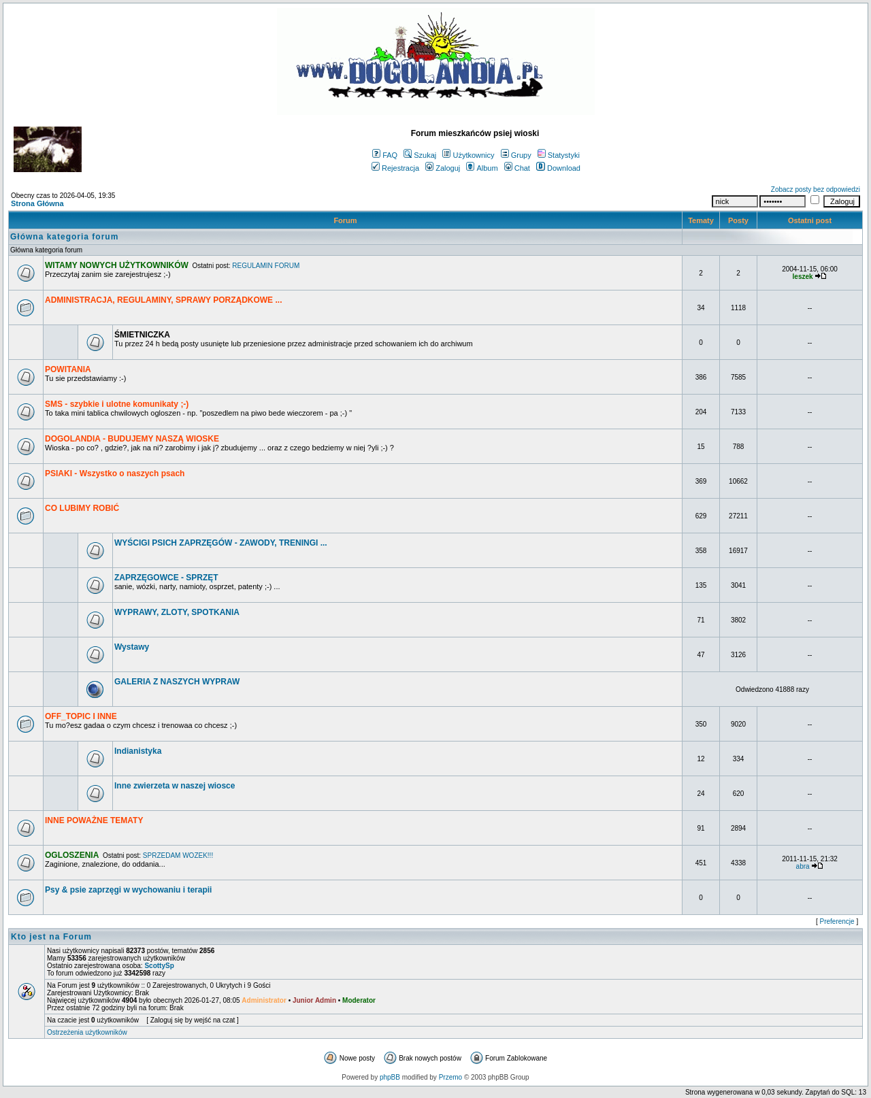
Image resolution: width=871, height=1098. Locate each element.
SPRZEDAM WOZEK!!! (178, 855)
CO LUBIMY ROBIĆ (82, 508)
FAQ (384, 155)
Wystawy (131, 647)
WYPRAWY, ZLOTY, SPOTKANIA (177, 612)
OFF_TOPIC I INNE (81, 716)
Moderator (359, 1000)
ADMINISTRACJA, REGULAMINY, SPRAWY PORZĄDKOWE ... (163, 300)
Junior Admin (314, 1000)
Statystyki (559, 155)
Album (481, 168)
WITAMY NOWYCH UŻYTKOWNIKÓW (116, 265)
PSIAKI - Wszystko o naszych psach (114, 473)
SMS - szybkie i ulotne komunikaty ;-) (116, 404)
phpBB (390, 1077)
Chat (517, 168)
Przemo (450, 1077)
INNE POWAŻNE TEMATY (94, 820)
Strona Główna (37, 203)
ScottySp (159, 965)
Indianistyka (137, 751)
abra (803, 866)
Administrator (264, 1000)
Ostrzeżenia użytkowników (87, 1032)
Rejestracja (395, 168)
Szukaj (420, 155)
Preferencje (837, 921)
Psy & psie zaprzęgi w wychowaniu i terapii (128, 890)
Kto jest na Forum (51, 937)
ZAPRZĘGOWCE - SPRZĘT (166, 577)
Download (558, 168)
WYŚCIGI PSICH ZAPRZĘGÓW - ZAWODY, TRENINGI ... (220, 543)
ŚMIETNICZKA (142, 334)
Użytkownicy (468, 155)
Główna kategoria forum (64, 237)
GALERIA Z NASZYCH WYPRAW (177, 681)
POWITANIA (68, 369)
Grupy (516, 155)
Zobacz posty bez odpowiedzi (815, 189)
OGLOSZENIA (72, 855)
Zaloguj (442, 168)
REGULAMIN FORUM (265, 265)
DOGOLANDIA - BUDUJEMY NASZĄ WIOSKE (132, 439)
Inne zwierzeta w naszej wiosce (174, 786)
